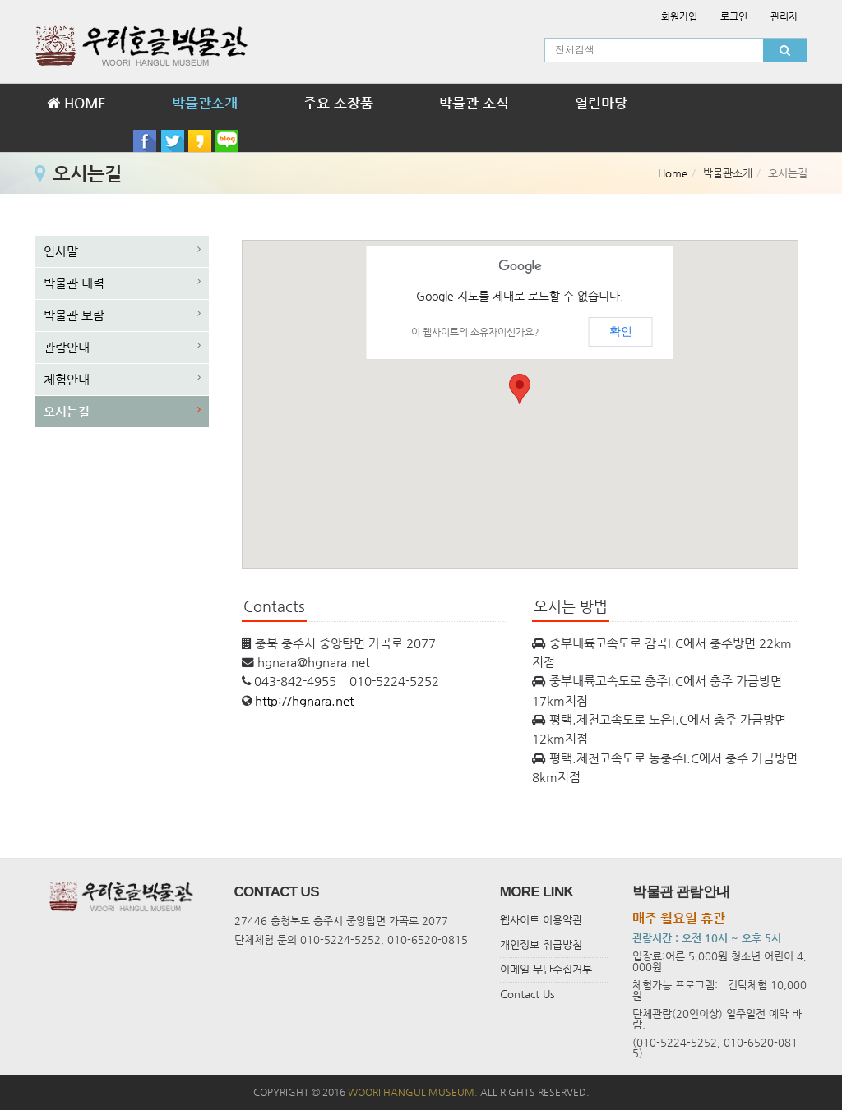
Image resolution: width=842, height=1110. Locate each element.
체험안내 (67, 379)
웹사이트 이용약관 (541, 920)
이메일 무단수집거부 (546, 969)
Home (672, 173)
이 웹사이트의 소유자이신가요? (475, 332)
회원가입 (679, 16)
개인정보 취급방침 (541, 944)
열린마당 (601, 102)
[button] (519, 389)
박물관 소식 (474, 102)
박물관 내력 (74, 283)
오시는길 (67, 411)
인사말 (61, 251)
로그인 (733, 16)
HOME (76, 102)
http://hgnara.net (304, 700)
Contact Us (527, 994)
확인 (620, 331)
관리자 (784, 16)
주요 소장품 (338, 102)
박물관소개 (205, 102)
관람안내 (67, 347)
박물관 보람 (74, 315)
